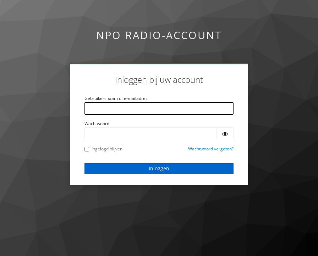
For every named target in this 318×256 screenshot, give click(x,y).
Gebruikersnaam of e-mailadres (116, 98)
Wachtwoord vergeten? (211, 149)
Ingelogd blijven (103, 149)
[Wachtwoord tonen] (225, 133)
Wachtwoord (96, 124)
